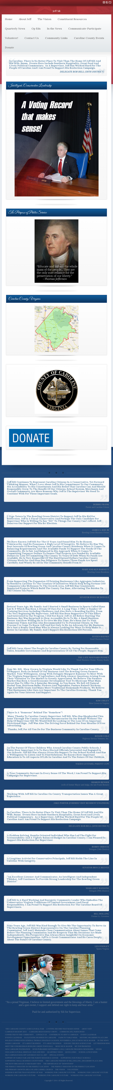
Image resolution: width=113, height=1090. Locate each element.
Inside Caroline (12, 1043)
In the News (54, 28)
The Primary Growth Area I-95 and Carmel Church (29, 1069)
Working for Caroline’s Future (60, 1072)
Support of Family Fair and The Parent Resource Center (31, 1058)
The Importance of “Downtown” (58, 1064)
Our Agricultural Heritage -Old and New (25, 1052)
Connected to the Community (19, 1035)
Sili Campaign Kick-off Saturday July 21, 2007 (26, 1055)
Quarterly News (15, 28)
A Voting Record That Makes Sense (62, 1029)
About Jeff (25, 19)
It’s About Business (31, 1043)
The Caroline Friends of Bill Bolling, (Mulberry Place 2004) (74, 1061)
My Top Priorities (83, 1046)
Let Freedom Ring (101, 1043)
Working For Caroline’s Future (20, 1075)
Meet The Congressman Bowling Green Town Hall (29, 1046)
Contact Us (32, 38)
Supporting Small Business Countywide (24, 1061)
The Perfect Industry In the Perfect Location (27, 1067)
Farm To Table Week (67, 1038)
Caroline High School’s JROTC (43, 1032)
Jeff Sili (56, 11)
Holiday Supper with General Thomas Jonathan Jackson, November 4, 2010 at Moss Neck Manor (50, 1040)
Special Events (56, 1055)
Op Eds (36, 28)
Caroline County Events (89, 38)
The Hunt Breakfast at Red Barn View (23, 1064)
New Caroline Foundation (17, 1049)
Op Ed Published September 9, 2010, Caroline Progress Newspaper (62, 1049)
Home (8, 19)
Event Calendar (88, 1035)
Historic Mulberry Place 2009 (94, 1038)
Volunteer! (11, 38)
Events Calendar (13, 1038)
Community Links (56, 38)
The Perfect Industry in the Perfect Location (73, 1067)
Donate (9, 47)
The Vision (44, 19)
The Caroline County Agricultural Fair (24, 1029)
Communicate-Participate (84, 28)
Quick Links (70, 1052)
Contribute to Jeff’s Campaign (63, 1035)
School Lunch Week (88, 1052)
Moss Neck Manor (63, 1046)
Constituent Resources (72, 19)
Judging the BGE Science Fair (77, 1043)
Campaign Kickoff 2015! (16, 1032)
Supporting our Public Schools (76, 1058)
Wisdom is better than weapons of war (24, 1072)
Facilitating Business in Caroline (40, 1038)
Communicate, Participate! (72, 1032)
